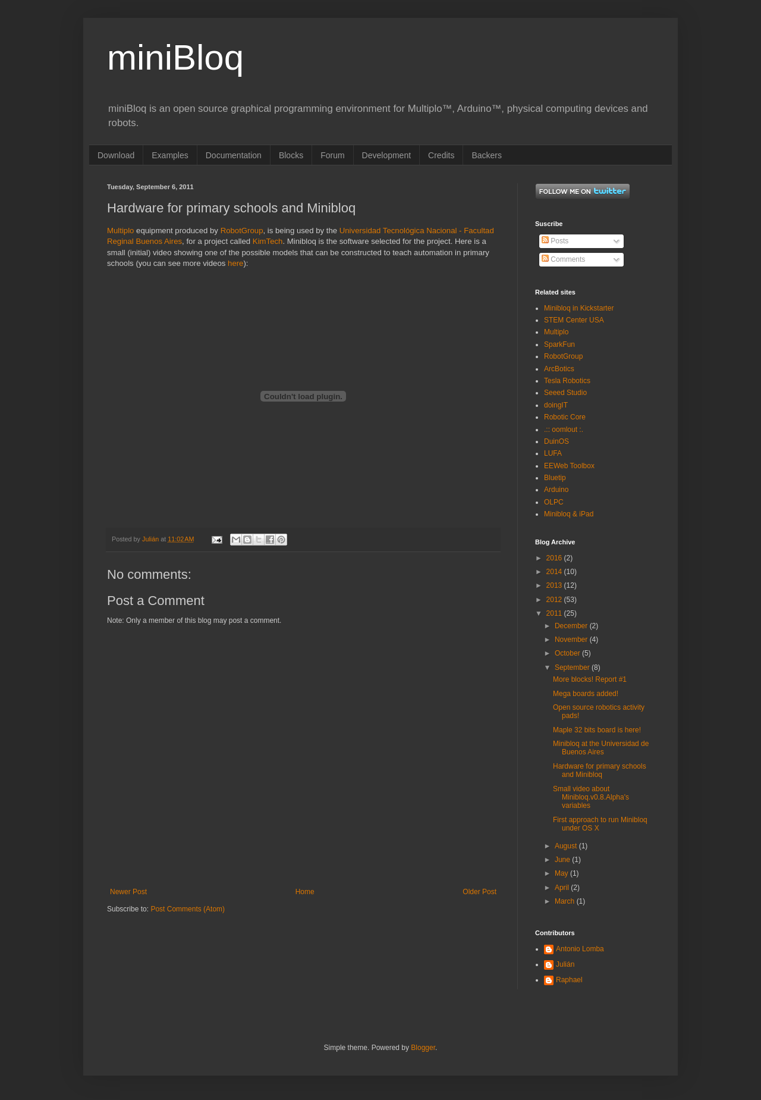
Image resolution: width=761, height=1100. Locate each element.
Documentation (234, 155)
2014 (555, 572)
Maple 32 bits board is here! (597, 730)
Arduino (556, 489)
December (572, 626)
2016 (555, 558)
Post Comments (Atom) (187, 909)
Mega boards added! (585, 694)
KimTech (268, 241)
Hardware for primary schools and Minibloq (599, 770)
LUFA (553, 453)
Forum (332, 155)
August (567, 846)
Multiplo (120, 230)
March (566, 901)
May (562, 873)
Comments (563, 259)
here (235, 263)
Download (116, 155)
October (568, 653)
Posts (555, 241)
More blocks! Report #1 (590, 679)
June (563, 859)
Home (305, 892)
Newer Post (128, 892)
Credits (441, 155)
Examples (170, 155)
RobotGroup (242, 230)
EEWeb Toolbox (569, 466)
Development (386, 155)
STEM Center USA (574, 320)
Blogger (423, 1047)
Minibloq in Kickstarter (579, 308)
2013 (555, 585)
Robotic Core (565, 417)
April (563, 887)
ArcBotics (559, 369)
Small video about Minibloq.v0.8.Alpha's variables (591, 797)
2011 (555, 613)
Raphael (569, 980)
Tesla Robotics (567, 381)
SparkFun (559, 344)
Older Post (479, 892)
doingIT (556, 405)
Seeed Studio (565, 392)
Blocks (291, 155)
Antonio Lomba (580, 949)
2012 (555, 600)
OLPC (554, 502)
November (572, 639)
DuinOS (556, 441)
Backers (486, 155)
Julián (565, 964)
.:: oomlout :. (563, 429)
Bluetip (555, 478)
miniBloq (175, 57)
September (573, 667)
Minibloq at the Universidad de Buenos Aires (601, 747)
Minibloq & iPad (568, 514)
